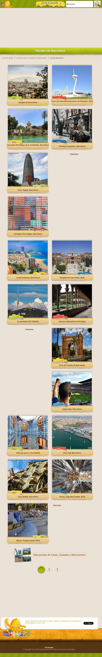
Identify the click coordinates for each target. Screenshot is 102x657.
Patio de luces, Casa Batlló (28, 453)
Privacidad (49, 648)
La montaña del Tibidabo (28, 321)
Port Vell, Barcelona (72, 453)
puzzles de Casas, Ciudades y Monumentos (62, 555)
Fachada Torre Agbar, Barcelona (28, 234)
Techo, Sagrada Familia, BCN (72, 497)
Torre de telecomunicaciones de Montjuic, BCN (72, 101)
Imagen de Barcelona (28, 102)
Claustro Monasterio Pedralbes (72, 321)
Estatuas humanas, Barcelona (72, 146)
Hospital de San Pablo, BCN (72, 278)
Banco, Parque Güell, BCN (28, 541)
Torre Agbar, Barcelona (28, 190)
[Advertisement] (50, 27)
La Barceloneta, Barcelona (28, 278)
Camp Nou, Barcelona (72, 409)
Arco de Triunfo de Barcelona (72, 365)
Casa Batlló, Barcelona (28, 497)
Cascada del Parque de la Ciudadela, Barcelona (28, 145)
